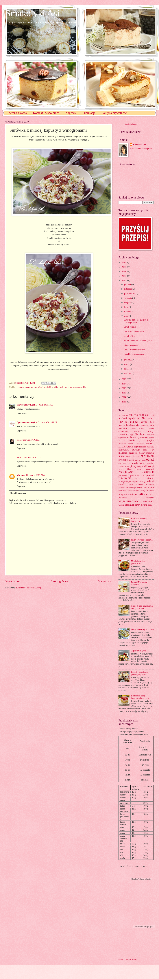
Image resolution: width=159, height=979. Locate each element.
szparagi (132, 488)
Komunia (150, 447)
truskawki (129, 494)
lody (152, 450)
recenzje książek (124, 481)
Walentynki (122, 498)
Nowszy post (13, 581)
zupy (150, 505)
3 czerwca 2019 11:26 (47, 422)
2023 (124, 262)
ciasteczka (134, 425)
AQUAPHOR (123, 415)
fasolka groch (148, 437)
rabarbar (150, 478)
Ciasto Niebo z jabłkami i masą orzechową (142, 607)
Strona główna (18, 113)
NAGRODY (123, 460)
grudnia (127, 284)
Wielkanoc (148, 501)
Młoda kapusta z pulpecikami (138, 562)
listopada (128, 289)
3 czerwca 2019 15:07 (30, 440)
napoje (131, 460)
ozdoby (150, 463)
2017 (124, 384)
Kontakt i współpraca (46, 113)
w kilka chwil (57, 387)
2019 (124, 280)
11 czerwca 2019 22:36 (31, 457)
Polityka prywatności (115, 113)
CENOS (122, 421)
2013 (124, 402)
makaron (122, 452)
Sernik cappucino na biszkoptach (138, 340)
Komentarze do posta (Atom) (28, 588)
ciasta (134, 422)
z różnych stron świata (135, 504)
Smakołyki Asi (32, 13)
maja (126, 316)
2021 (124, 271)
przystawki (148, 475)
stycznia (128, 373)
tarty (120, 491)
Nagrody (70, 113)
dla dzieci (140, 434)
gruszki (141, 441)
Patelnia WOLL (123, 466)
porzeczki (122, 475)
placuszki (150, 469)
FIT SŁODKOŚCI (127, 441)
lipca (126, 307)
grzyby (150, 440)
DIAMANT (123, 434)
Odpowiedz (21, 413)
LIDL (145, 450)
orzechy (135, 463)
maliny (142, 453)
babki (151, 415)
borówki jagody (126, 418)
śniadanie (149, 487)
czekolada (123, 431)
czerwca (128, 311)
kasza (143, 447)
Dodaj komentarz (18, 493)
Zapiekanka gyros (138, 651)
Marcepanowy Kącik (26, 405)
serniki (121, 484)
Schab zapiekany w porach (142, 629)
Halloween (122, 444)
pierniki (143, 466)
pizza (139, 469)
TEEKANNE (127, 491)
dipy (131, 435)
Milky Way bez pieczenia (142, 540)
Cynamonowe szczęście (27, 422)
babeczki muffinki (138, 414)
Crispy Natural (137, 428)
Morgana (21, 475)
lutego (127, 369)
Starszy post (105, 581)
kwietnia (128, 360)
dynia (139, 437)
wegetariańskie (79, 387)
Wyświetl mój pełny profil (141, 149)
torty (120, 494)
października (130, 293)
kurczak (136, 449)
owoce (142, 463)
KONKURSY (123, 450)
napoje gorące (140, 460)
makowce (133, 453)
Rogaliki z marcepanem (134, 354)
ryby (141, 481)
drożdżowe (130, 437)
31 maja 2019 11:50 (44, 405)
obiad (40, 387)
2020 (124, 276)
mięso (121, 455)
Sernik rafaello (130, 327)
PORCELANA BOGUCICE (136, 472)
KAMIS (130, 446)
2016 (124, 388)
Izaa (18, 440)
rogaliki (135, 481)
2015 (124, 393)
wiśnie (121, 505)
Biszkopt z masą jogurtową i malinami (140, 697)
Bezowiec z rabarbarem (134, 331)
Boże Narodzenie (145, 418)
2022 (124, 267)
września (128, 298)
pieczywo (135, 466)
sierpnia (127, 302)
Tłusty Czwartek (147, 491)
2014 (124, 397)
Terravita (135, 491)
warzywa (68, 387)
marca (127, 364)
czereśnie (137, 431)
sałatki (150, 481)
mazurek (150, 453)
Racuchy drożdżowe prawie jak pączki (139, 673)
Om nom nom (124, 463)
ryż (145, 481)
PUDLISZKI (139, 478)
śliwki (139, 488)
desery (150, 431)
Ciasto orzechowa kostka (134, 349)
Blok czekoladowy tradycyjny (139, 519)
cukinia (151, 428)
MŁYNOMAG (147, 456)
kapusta (21, 387)
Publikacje (88, 113)
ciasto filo (144, 425)
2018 (124, 379)
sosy (131, 484)
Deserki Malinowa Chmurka (139, 583)
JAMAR (121, 447)
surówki (47, 387)
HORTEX (150, 444)
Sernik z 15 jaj (130, 336)
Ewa (19, 457)
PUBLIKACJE (124, 478)
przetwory (134, 475)
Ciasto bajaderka (131, 345)
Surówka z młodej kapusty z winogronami (136, 321)
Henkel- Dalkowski (136, 444)
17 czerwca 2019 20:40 (35, 475)
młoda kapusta (31, 387)
